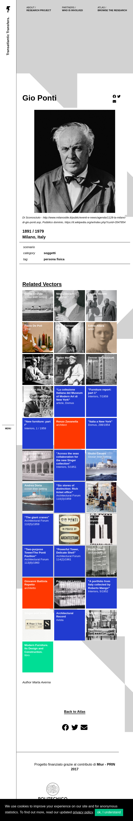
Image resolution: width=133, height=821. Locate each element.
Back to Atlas (74, 712)
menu (8, 428)
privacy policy (83, 812)
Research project (38, 9)
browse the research (112, 9)
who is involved (72, 9)
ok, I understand (109, 812)
